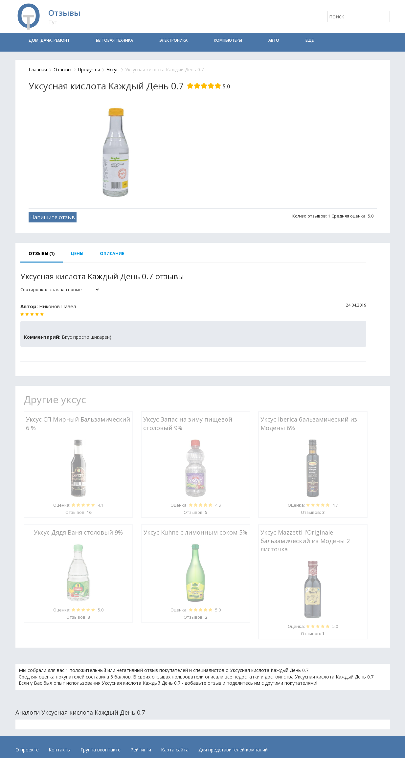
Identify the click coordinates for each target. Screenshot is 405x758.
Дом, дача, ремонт (49, 40)
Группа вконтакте (100, 750)
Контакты (60, 750)
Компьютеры (228, 40)
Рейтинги (140, 750)
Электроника (173, 40)
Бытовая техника (114, 40)
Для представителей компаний (233, 750)
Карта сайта (175, 750)
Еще (309, 40)
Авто (273, 40)
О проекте (27, 750)
